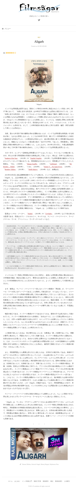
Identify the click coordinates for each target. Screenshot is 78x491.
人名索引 (67, 481)
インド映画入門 (27, 481)
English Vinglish (35, 158)
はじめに (17, 481)
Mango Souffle (32, 164)
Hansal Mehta (26, 464)
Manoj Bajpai (45, 464)
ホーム (10, 481)
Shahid (30, 214)
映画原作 (46, 481)
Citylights (48, 214)
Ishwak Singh (35, 464)
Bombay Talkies (10, 169)
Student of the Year (11, 158)
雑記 (51, 481)
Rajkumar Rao (54, 464)
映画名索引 (58, 481)
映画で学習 (37, 481)
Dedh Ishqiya (33, 169)
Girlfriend (53, 164)
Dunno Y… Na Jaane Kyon (53, 167)
